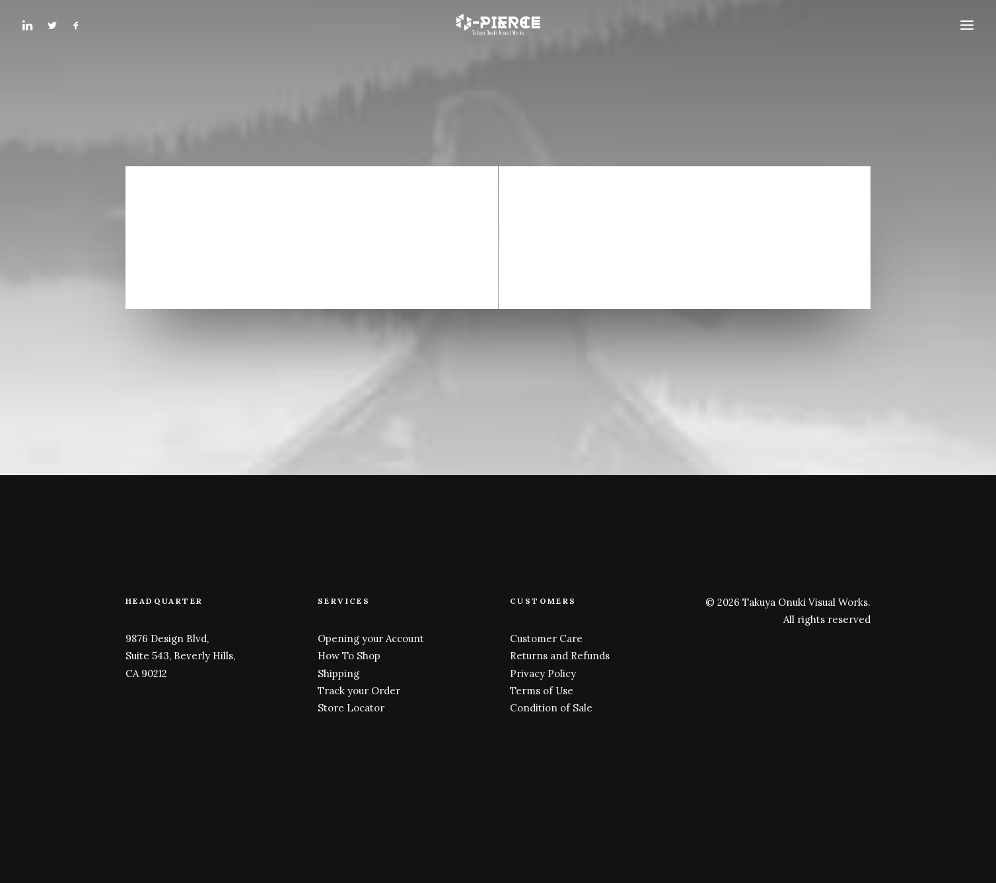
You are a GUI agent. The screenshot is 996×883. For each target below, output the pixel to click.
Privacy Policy (543, 673)
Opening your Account (371, 638)
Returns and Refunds (560, 655)
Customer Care (546, 638)
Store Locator (351, 708)
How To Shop (349, 655)
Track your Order (359, 690)
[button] (31, 34)
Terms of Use (541, 690)
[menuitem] (31, 34)
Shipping (338, 673)
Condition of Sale (551, 708)
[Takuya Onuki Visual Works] (498, 34)
